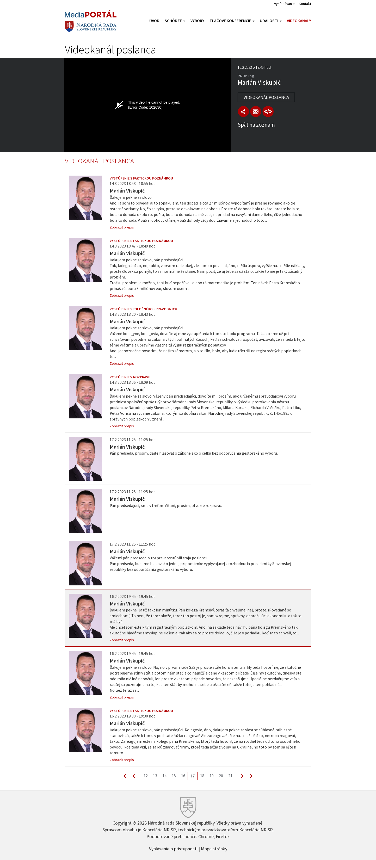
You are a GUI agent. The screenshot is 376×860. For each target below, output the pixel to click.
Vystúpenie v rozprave (130, 377)
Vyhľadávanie (284, 3)
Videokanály (299, 20)
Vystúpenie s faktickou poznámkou (141, 178)
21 (230, 775)
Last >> (248, 776)
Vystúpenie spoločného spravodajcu (143, 309)
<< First (128, 776)
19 (211, 775)
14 (164, 775)
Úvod (154, 20)
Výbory (197, 20)
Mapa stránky (214, 848)
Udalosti (271, 20)
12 (146, 775)
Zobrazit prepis (122, 227)
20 (221, 775)
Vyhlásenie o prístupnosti (173, 848)
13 (155, 775)
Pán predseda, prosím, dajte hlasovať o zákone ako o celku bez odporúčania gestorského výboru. (194, 453)
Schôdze (175, 20)
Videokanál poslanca (266, 97)
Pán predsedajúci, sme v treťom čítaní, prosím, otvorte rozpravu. (166, 505)
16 (183, 775)
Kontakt (305, 3)
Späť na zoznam (256, 124)
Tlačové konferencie (232, 20)
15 (174, 775)
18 (202, 775)
